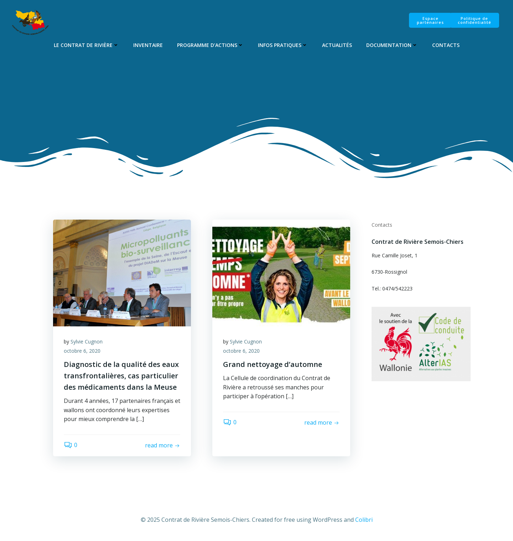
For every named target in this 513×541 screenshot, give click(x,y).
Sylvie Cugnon (87, 341)
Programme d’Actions (210, 45)
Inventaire (148, 45)
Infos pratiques (283, 45)
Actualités (337, 45)
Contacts (446, 45)
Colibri (364, 520)
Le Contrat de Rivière (86, 45)
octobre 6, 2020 (82, 350)
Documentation (392, 45)
